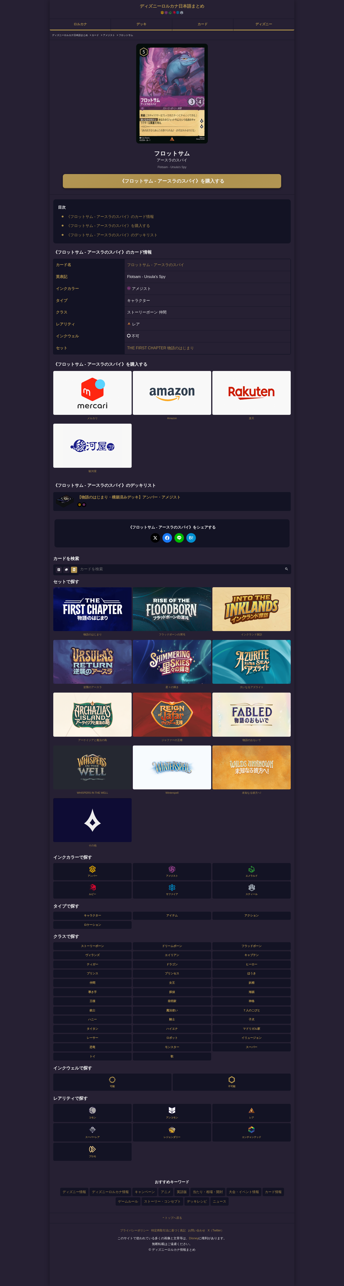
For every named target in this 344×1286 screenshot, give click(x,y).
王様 (92, 1001)
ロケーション (92, 924)
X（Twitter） (216, 1230)
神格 (251, 1001)
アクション (251, 915)
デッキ (141, 24)
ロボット (172, 1037)
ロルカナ (80, 24)
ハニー (92, 1019)
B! (191, 537)
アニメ (166, 1192)
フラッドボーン (252, 946)
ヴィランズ (92, 955)
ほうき (251, 973)
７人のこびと (251, 1010)
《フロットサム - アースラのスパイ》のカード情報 (110, 217)
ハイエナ (172, 1028)
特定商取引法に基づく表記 (168, 1230)
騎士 (172, 1019)
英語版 (182, 1192)
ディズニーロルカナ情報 (110, 1192)
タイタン (92, 1028)
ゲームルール (128, 1201)
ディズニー (263, 24)
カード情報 (273, 1192)
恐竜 (92, 1047)
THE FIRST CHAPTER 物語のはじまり (160, 348)
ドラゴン (172, 964)
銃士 (92, 1010)
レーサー (92, 1037)
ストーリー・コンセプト (162, 1201)
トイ (92, 1056)
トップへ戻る (172, 1217)
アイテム (172, 915)
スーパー (251, 1047)
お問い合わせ (196, 1230)
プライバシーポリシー (134, 1230)
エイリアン (172, 955)
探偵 (172, 992)
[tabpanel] (172, 94)
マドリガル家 (251, 1028)
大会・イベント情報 (244, 1192)
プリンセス (172, 973)
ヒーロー (251, 964)
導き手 (92, 992)
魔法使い (172, 1010)
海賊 (251, 992)
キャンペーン (145, 1192)
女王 (172, 982)
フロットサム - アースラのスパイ (155, 265)
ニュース (219, 1201)
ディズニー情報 (74, 1192)
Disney (194, 1238)
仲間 (92, 982)
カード (203, 24)
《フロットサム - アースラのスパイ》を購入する (172, 181)
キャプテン (251, 955)
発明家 (172, 1001)
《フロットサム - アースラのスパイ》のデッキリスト (112, 235)
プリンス (92, 973)
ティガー (92, 964)
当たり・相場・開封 (208, 1192)
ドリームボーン (172, 946)
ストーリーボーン (92, 946)
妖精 (251, 982)
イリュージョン (252, 1037)
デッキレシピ (197, 1201)
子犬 (251, 1019)
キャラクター (92, 915)
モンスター (172, 1047)
